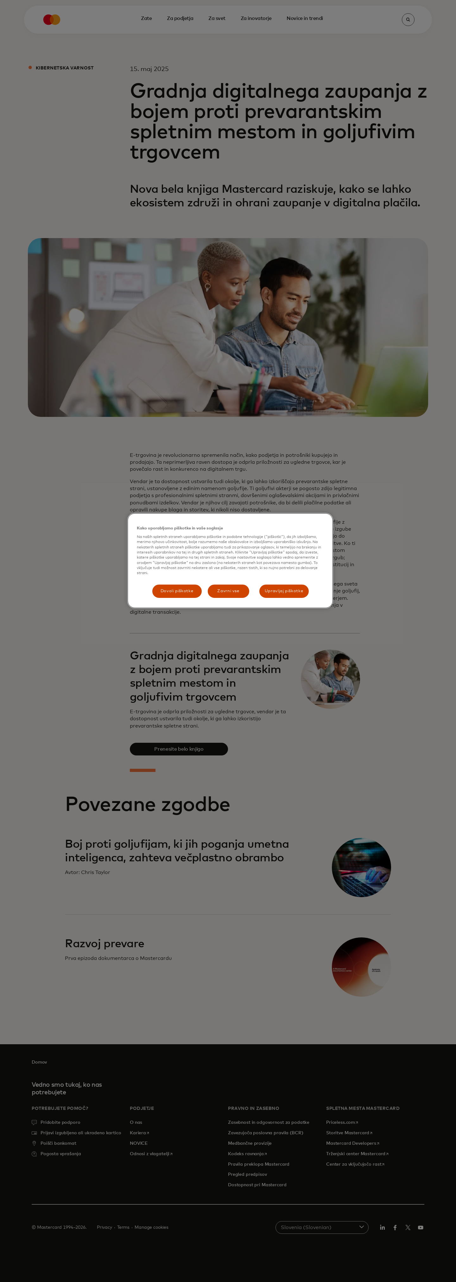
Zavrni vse (228, 591)
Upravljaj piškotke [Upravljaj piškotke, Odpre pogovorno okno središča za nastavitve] (284, 591)
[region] (230, 560)
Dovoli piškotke (177, 591)
